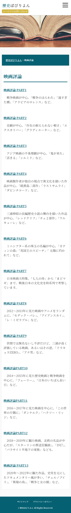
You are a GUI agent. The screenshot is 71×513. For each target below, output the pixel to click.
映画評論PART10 (15, 368)
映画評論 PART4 (15, 174)
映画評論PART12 (15, 433)
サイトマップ (22, 501)
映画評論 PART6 (15, 238)
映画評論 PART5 (15, 206)
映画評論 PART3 (15, 146)
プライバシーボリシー (42, 501)
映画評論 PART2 (15, 118)
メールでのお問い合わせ (15, 11)
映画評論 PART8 (15, 303)
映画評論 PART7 (15, 271)
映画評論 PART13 (16, 465)
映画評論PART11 (15, 400)
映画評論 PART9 (15, 336)
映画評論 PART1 (15, 90)
